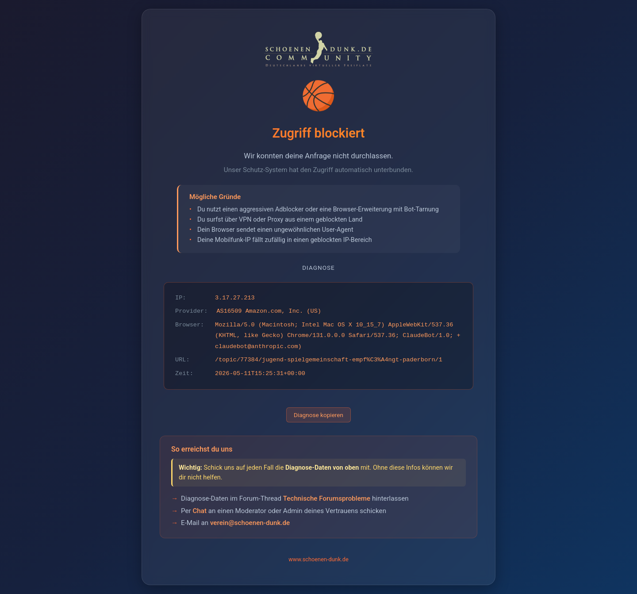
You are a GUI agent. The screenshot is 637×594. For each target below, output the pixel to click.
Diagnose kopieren (318, 414)
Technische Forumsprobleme (326, 498)
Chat (199, 511)
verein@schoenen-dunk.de (250, 523)
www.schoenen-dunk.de (318, 559)
